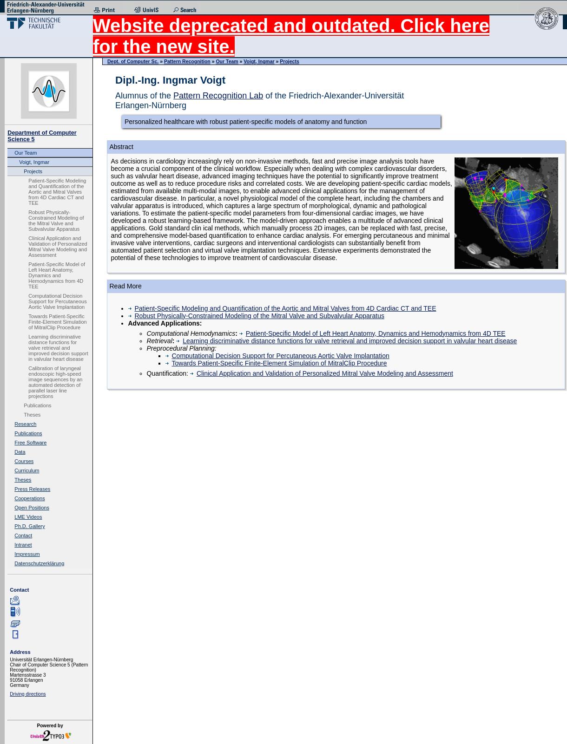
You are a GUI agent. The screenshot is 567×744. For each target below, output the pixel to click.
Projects (33, 171)
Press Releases (32, 489)
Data (19, 452)
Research (25, 424)
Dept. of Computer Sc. (132, 61)
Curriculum (26, 470)
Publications (37, 405)
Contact (23, 535)
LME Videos (28, 517)
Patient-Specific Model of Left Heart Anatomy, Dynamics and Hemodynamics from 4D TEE (56, 275)
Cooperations (29, 498)
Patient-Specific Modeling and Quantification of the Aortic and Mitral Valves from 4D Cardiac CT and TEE (57, 192)
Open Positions (31, 507)
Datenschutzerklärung (39, 563)
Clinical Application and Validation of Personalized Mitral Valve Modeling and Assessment (57, 246)
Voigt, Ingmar (34, 162)
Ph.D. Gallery (29, 526)
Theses (32, 415)
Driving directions (28, 694)
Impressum (27, 554)
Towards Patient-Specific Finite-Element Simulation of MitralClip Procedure (57, 321)
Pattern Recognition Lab (218, 95)
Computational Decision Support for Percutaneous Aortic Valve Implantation (57, 301)
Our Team (25, 153)
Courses (23, 461)
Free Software (30, 442)
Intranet (23, 545)
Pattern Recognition (187, 61)
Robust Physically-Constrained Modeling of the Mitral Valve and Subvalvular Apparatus (56, 220)
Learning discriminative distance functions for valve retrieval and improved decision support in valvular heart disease (58, 348)
